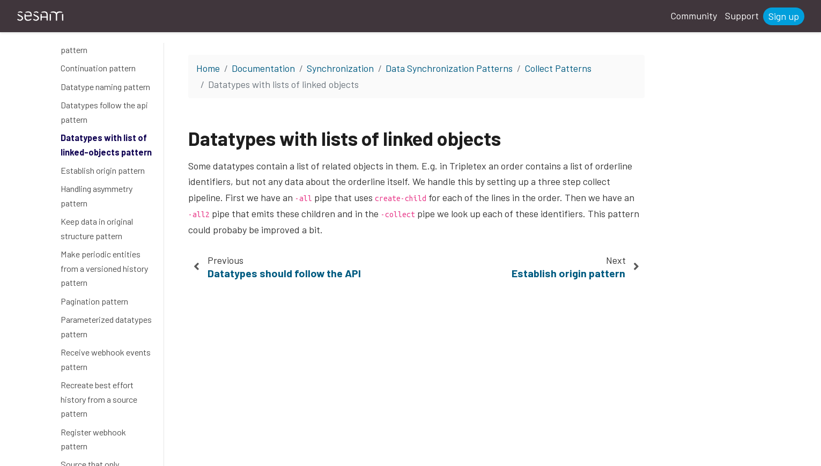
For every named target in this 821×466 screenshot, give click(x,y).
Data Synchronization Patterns (449, 68)
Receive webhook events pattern (106, 359)
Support (742, 15)
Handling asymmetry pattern (96, 195)
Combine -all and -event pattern (102, 42)
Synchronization (340, 68)
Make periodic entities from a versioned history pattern (104, 268)
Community (693, 15)
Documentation (263, 68)
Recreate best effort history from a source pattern (99, 399)
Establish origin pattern (103, 170)
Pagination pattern (94, 301)
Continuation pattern (98, 68)
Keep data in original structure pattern (97, 228)
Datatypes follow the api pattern (104, 112)
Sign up (783, 16)
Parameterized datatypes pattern (106, 326)
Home (208, 68)
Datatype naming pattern (105, 87)
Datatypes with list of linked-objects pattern (106, 144)
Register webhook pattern (93, 439)
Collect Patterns (557, 68)
